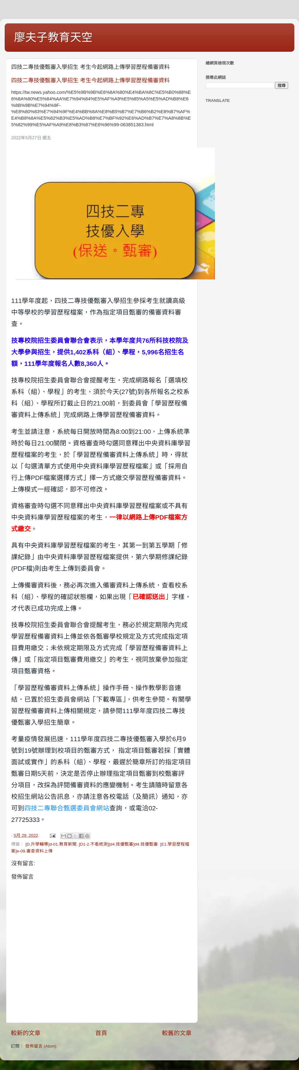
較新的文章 (25, 1033)
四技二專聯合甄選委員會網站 (66, 808)
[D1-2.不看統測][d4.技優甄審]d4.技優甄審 (118, 844)
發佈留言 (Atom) (40, 1046)
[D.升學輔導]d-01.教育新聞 (51, 844)
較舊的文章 (177, 1033)
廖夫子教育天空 (53, 37)
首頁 (101, 1033)
